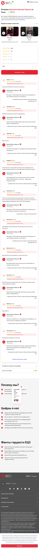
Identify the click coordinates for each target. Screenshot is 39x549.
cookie (34, 538)
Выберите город (32, 2)
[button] (22, 19)
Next (37, 23)
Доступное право (19, 370)
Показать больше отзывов (19, 359)
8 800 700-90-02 (31, 476)
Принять (19, 546)
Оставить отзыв (19, 72)
